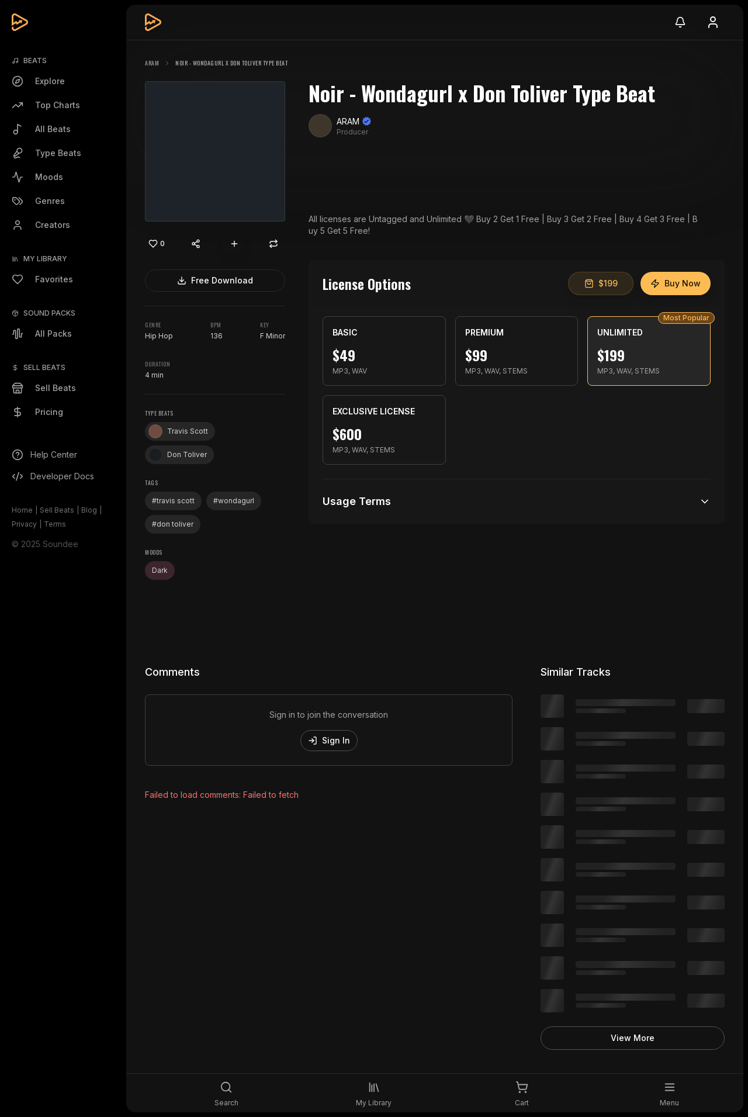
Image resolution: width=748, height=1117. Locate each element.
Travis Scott (178, 431)
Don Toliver (177, 455)
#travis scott (173, 500)
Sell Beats (57, 510)
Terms (55, 524)
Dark (160, 570)
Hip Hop (159, 335)
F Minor (272, 335)
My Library (45, 258)
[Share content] (195, 243)
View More (632, 1038)
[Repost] (273, 243)
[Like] (156, 243)
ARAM (152, 62)
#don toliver (172, 524)
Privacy (24, 524)
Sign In (329, 740)
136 (216, 335)
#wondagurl (233, 500)
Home (22, 510)
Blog (89, 510)
